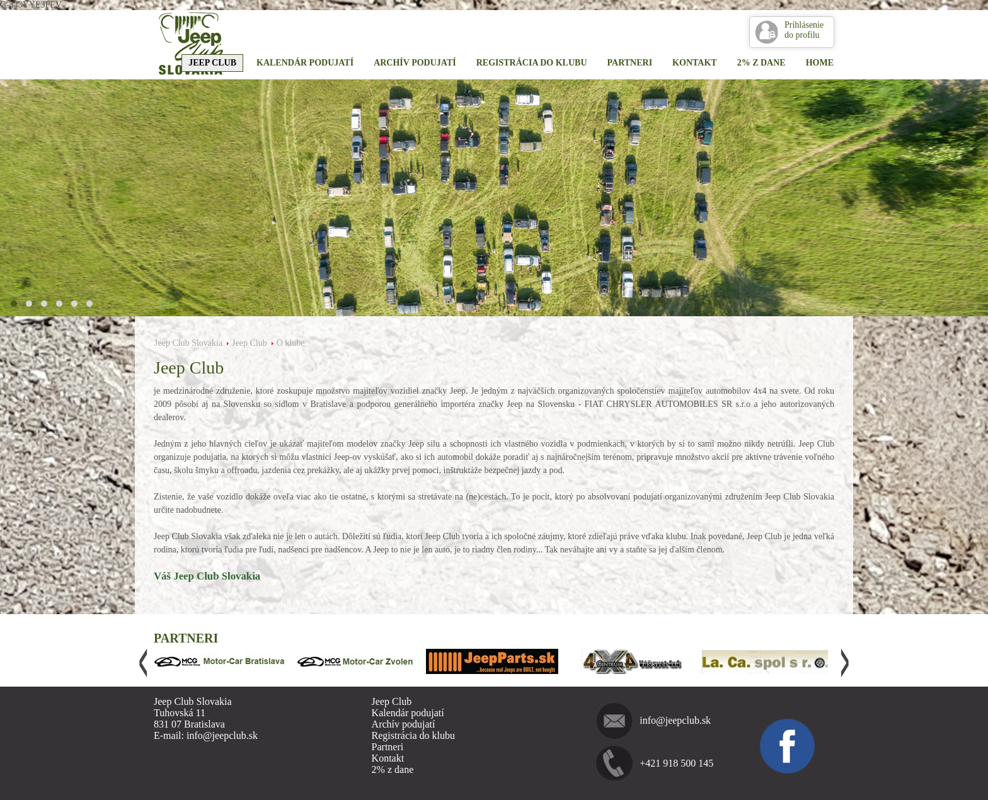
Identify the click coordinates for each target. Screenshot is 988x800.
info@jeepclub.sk (675, 720)
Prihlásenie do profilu (804, 30)
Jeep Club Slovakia (188, 343)
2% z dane (761, 62)
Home (820, 62)
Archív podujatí (415, 62)
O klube (291, 343)
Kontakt (694, 62)
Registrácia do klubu (531, 62)
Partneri (630, 62)
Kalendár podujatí (304, 62)
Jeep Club (212, 62)
